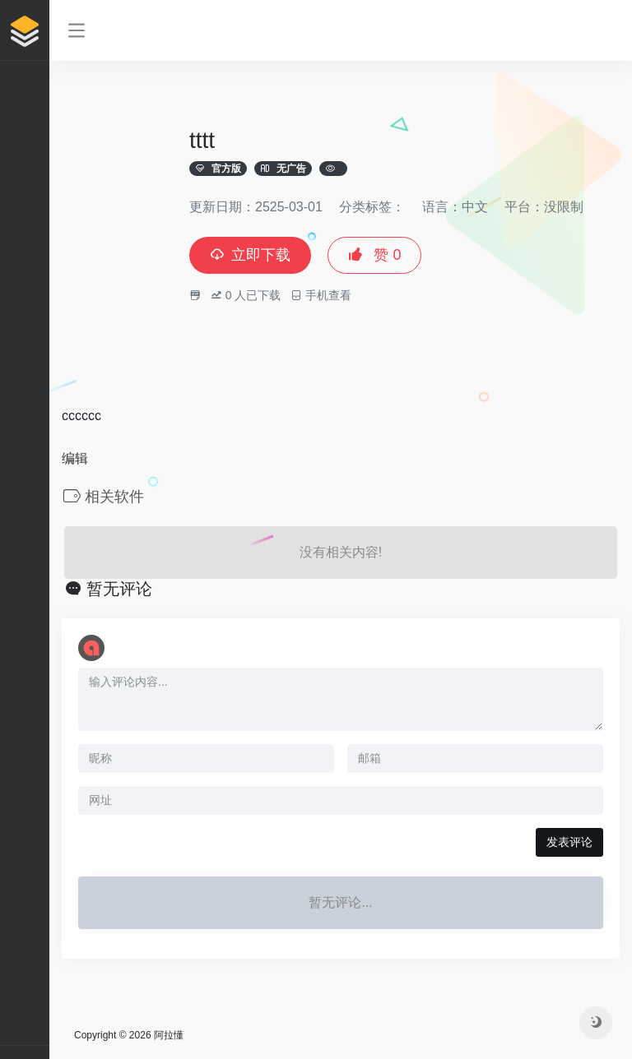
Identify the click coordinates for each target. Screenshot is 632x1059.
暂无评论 (119, 589)
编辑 (75, 458)
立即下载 (250, 255)
